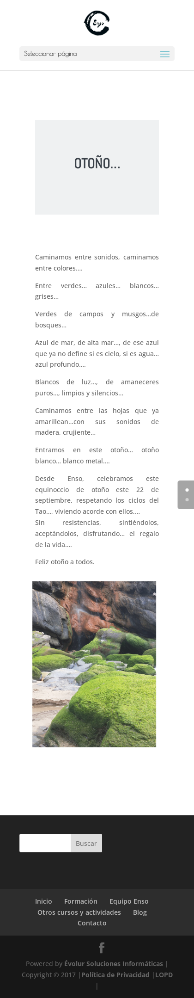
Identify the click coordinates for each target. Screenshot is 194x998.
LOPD (164, 974)
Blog (140, 912)
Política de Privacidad (115, 974)
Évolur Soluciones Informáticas (113, 963)
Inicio (43, 901)
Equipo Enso (129, 901)
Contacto (92, 922)
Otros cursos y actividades (79, 912)
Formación (80, 901)
